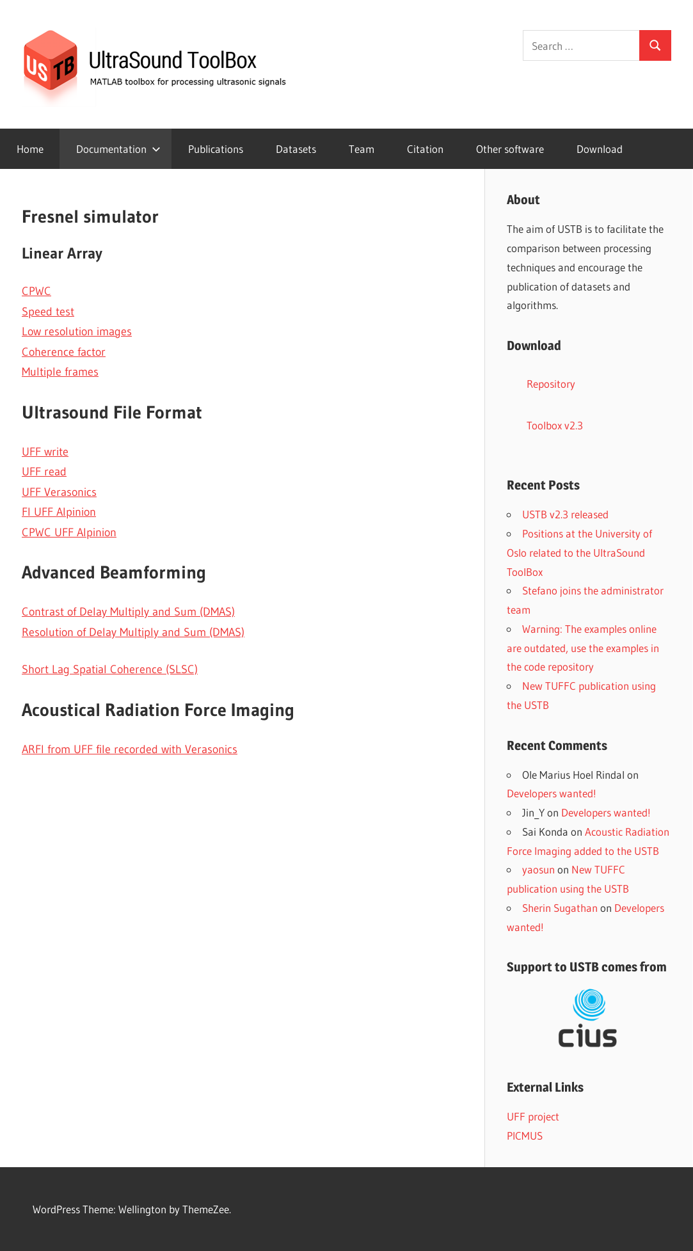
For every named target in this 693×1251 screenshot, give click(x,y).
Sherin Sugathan (560, 907)
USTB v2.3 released (565, 514)
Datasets (296, 148)
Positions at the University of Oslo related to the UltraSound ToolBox (579, 552)
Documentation (118, 148)
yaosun (538, 869)
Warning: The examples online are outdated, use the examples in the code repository (583, 648)
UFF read (44, 472)
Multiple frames (60, 372)
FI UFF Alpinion (59, 512)
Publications (215, 148)
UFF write (45, 452)
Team (361, 148)
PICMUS (525, 1135)
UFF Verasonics (59, 492)
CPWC (36, 291)
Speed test (48, 312)
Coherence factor (64, 352)
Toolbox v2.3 (555, 425)
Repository (551, 383)
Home (30, 148)
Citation (425, 148)
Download (600, 148)
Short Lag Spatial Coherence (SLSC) (110, 669)
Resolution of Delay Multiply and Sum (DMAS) (133, 632)
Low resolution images (77, 331)
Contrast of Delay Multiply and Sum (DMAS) (128, 612)
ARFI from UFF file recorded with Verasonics (129, 749)
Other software (510, 148)
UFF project (533, 1116)
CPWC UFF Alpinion (69, 532)
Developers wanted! (551, 793)
